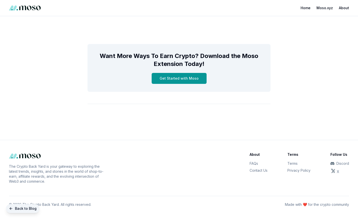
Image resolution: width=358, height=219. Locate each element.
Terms (292, 163)
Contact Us (259, 170)
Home (306, 8)
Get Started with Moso (179, 78)
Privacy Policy (299, 170)
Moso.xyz (324, 8)
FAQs (254, 163)
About (344, 8)
